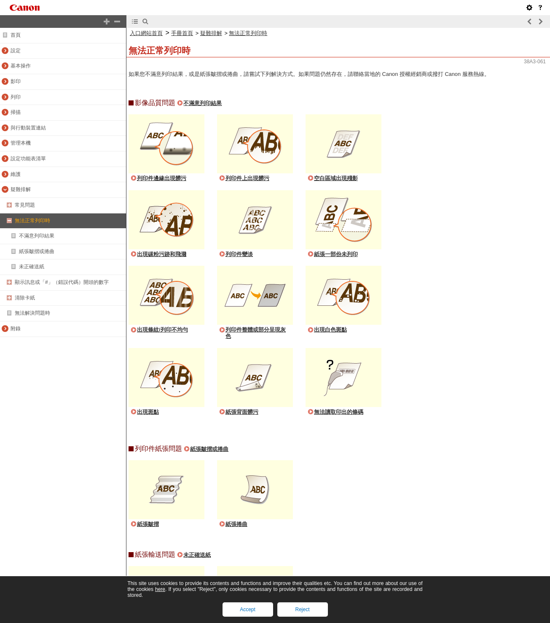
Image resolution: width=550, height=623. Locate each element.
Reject (302, 609)
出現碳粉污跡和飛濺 (161, 254)
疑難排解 (211, 33)
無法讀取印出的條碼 (338, 412)
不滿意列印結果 (202, 103)
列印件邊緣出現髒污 (161, 178)
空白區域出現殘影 (336, 178)
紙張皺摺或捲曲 (209, 449)
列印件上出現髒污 (247, 178)
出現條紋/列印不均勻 (162, 329)
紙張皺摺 (148, 524)
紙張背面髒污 (241, 412)
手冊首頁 (182, 33)
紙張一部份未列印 (336, 254)
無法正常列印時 (248, 33)
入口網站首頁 (146, 33)
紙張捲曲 (236, 524)
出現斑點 (148, 412)
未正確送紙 (197, 555)
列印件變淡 (239, 254)
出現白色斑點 (330, 329)
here (160, 589)
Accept (247, 609)
